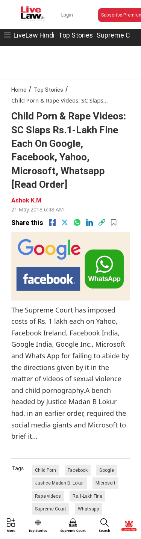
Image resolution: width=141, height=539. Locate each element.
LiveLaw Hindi (34, 35)
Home (18, 89)
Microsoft (105, 483)
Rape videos (48, 496)
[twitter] (64, 222)
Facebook (78, 470)
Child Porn (45, 470)
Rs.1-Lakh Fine (87, 496)
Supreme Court (50, 509)
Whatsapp (88, 509)
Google (106, 470)
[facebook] (52, 222)
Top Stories (75, 35)
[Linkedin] (89, 222)
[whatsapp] (77, 222)
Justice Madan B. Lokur (59, 483)
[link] (102, 222)
